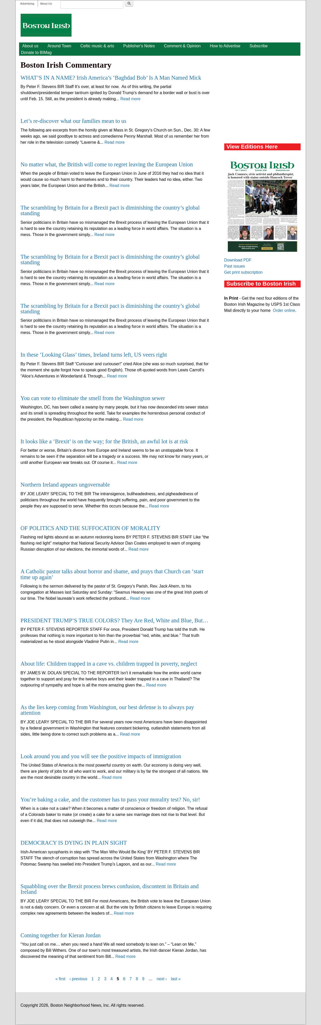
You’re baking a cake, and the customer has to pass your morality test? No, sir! (110, 799)
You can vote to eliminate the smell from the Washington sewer (93, 398)
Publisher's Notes (139, 46)
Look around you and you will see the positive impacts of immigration (101, 756)
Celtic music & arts (97, 46)
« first (60, 979)
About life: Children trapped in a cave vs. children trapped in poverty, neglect (109, 664)
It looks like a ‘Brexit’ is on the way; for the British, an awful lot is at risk (104, 441)
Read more (130, 99)
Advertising (27, 3)
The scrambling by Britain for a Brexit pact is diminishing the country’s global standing (110, 210)
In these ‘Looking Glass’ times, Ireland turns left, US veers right (94, 355)
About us (30, 46)
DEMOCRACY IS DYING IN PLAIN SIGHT (74, 843)
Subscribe (258, 46)
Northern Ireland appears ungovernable (65, 484)
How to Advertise (225, 46)
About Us (46, 3)
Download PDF (238, 260)
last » (175, 979)
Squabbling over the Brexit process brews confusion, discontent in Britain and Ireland (110, 889)
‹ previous (78, 979)
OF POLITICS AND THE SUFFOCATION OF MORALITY (90, 528)
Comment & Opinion (182, 46)
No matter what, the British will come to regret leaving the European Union (107, 164)
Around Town (59, 46)
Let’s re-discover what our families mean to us (74, 121)
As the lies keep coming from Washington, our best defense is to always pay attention (107, 710)
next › (162, 979)
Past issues (234, 266)
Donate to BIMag (36, 52)
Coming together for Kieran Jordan (61, 935)
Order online (284, 310)
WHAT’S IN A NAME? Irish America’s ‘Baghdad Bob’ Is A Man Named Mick (111, 78)
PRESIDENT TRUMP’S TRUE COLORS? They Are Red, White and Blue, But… (114, 620)
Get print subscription (243, 272)
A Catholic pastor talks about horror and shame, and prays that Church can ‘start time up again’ (112, 574)
